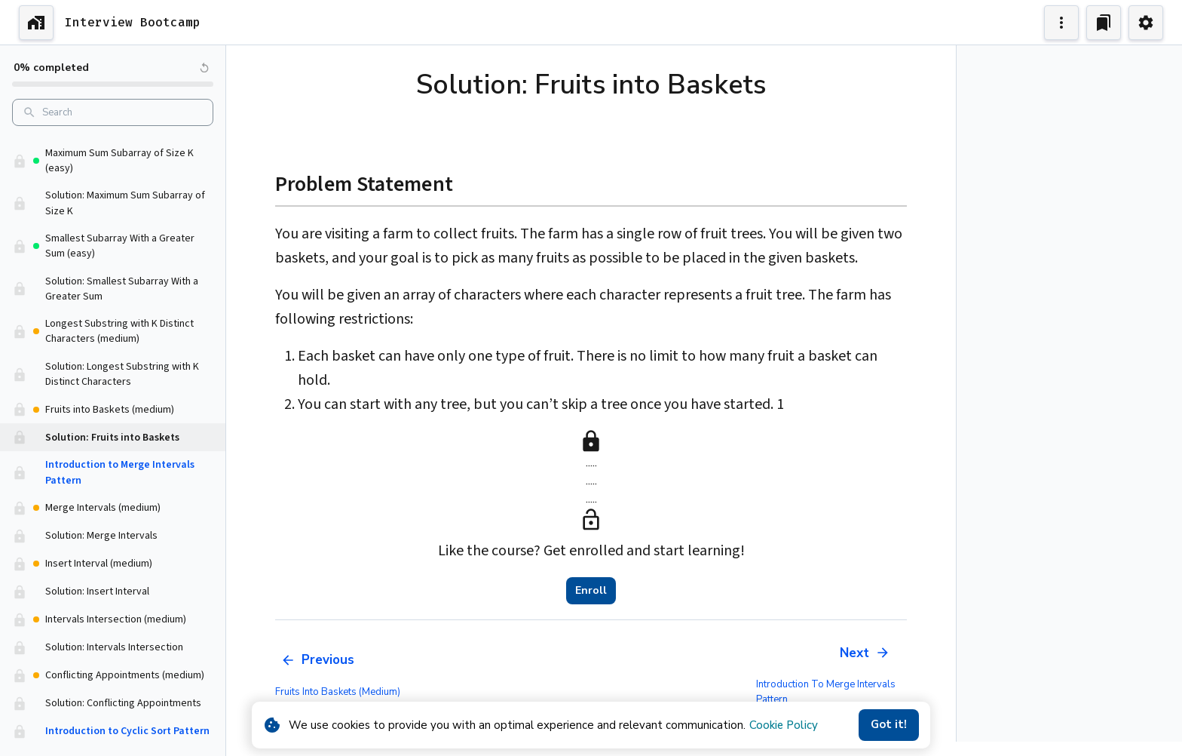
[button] (112, 174)
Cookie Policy (783, 725)
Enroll (591, 590)
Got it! (889, 725)
